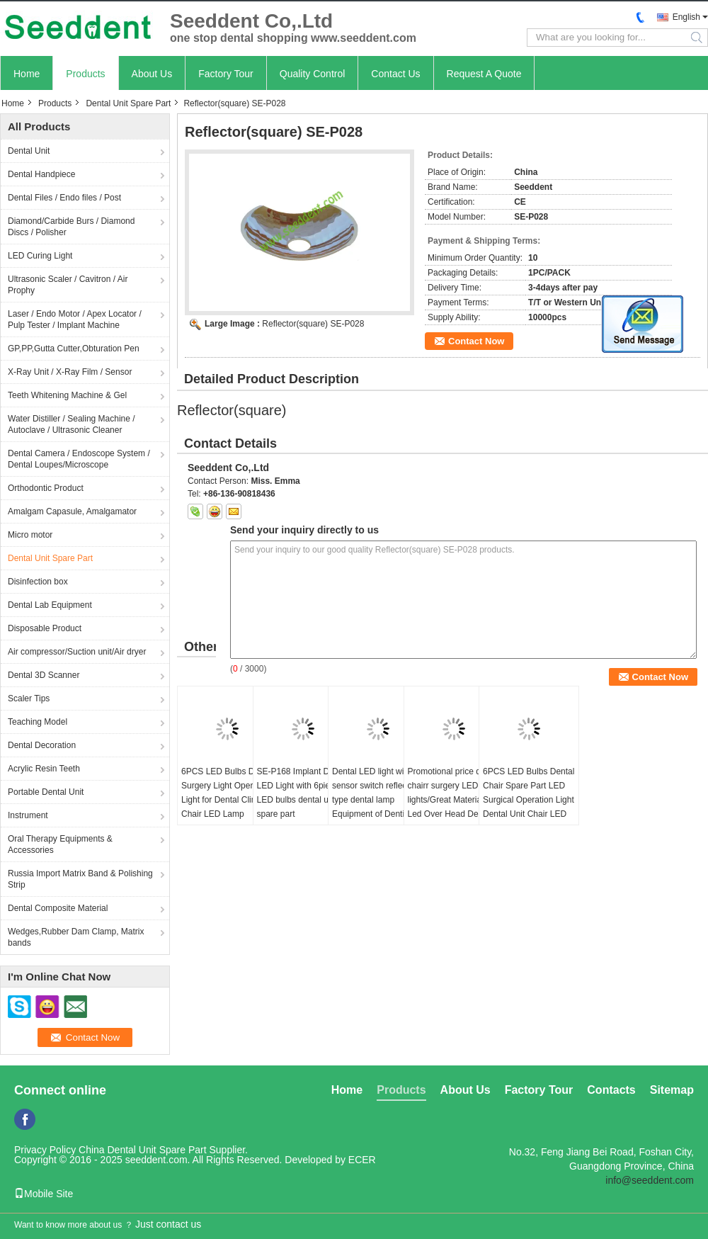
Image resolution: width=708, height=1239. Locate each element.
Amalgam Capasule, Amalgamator (72, 511)
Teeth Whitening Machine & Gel (67, 395)
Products (85, 73)
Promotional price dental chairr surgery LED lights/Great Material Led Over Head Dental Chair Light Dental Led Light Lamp (453, 806)
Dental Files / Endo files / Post (64, 198)
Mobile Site (43, 1193)
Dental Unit (29, 151)
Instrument (28, 815)
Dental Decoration (42, 745)
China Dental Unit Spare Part (143, 1149)
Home (26, 73)
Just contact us (168, 1224)
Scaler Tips (29, 698)
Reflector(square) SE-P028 (313, 324)
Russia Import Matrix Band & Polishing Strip (80, 879)
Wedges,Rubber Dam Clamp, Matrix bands (76, 937)
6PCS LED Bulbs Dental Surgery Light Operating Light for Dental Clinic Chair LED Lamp (227, 792)
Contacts (611, 1090)
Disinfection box (38, 582)
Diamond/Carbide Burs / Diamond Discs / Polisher (71, 226)
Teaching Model (37, 722)
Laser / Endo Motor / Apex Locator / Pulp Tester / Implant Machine (75, 319)
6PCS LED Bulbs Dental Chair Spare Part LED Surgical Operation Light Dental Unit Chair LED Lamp (528, 799)
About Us (152, 73)
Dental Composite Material (58, 908)
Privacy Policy (45, 1149)
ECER (362, 1159)
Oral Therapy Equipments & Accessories (60, 844)
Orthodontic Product (46, 488)
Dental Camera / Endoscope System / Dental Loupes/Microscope (79, 459)
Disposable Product (44, 628)
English (686, 17)
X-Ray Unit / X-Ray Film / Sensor (70, 372)
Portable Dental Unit (46, 792)
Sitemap (672, 1090)
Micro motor (30, 535)
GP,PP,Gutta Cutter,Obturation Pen (73, 348)
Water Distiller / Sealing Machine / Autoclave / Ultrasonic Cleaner (71, 424)
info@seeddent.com (649, 1180)
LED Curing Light (40, 256)
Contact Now (476, 341)
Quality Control (313, 73)
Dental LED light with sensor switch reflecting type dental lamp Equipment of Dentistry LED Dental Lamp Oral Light (376, 806)
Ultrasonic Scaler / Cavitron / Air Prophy (67, 284)
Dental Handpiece (41, 174)
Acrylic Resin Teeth (44, 769)
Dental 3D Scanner (43, 675)
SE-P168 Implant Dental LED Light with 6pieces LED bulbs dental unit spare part (302, 792)
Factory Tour (225, 73)
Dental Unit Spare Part (128, 103)
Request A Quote (484, 73)
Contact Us (395, 73)
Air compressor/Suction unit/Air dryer (77, 652)
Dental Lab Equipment (50, 605)
